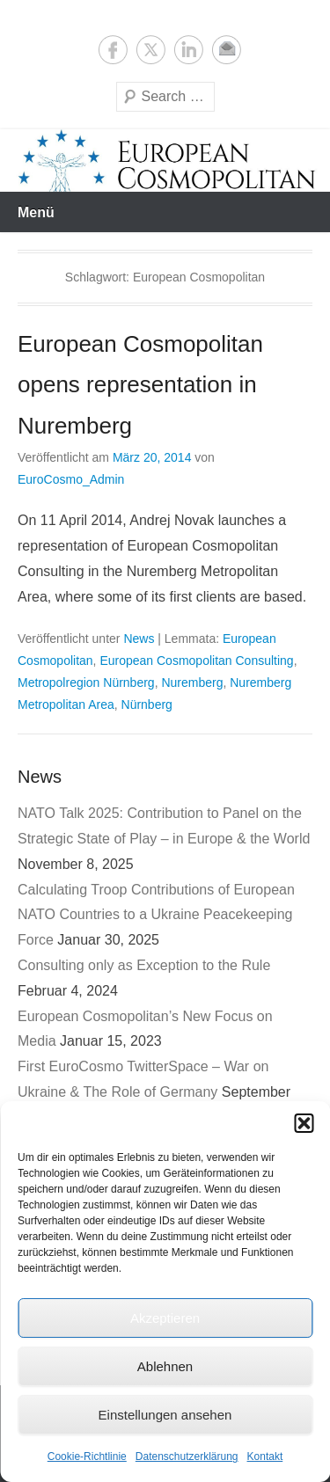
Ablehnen (165, 1366)
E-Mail (226, 49)
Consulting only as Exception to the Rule (144, 965)
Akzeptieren (165, 1317)
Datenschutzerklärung (187, 1456)
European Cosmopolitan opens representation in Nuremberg (140, 385)
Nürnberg (146, 704)
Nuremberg (192, 682)
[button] (303, 1123)
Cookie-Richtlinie (87, 1456)
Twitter (150, 49)
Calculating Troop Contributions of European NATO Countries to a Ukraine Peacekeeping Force (156, 915)
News (138, 638)
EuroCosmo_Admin (71, 479)
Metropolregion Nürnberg (86, 682)
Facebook (113, 49)
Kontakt (265, 1456)
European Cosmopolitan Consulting (196, 660)
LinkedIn (188, 49)
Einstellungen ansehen (165, 1414)
